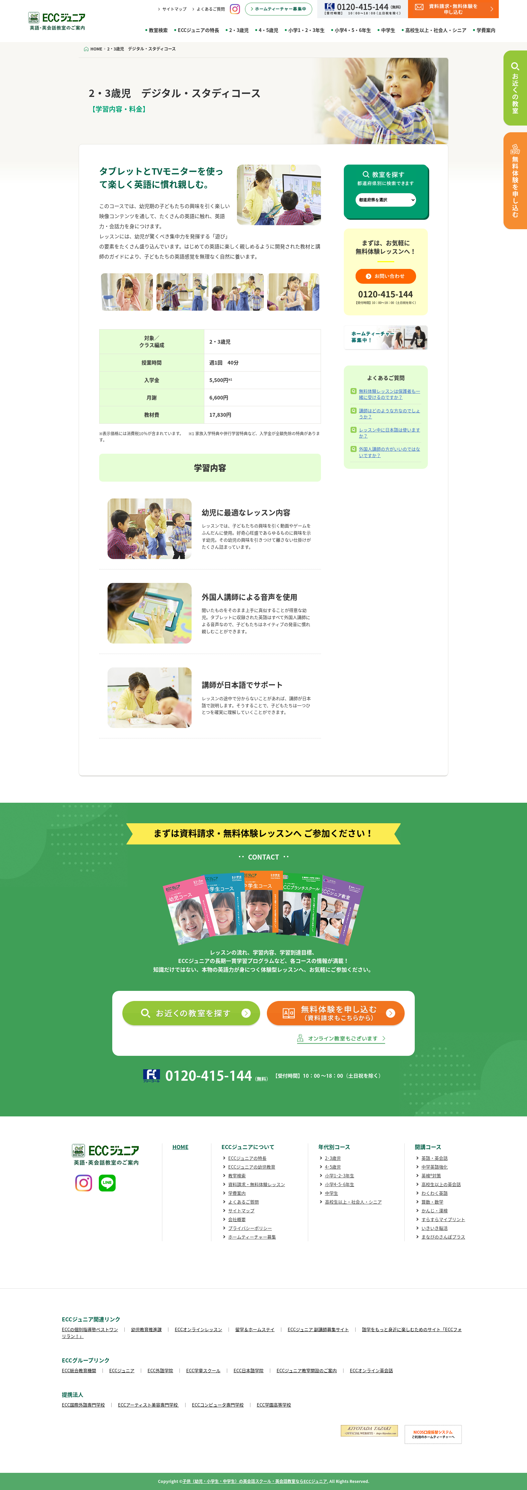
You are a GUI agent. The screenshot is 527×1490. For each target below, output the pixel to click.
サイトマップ (174, 9)
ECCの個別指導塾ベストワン (90, 1329)
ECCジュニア (121, 1370)
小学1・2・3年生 (306, 30)
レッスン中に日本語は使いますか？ (389, 432)
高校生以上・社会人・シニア (436, 30)
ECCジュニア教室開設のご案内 (307, 1370)
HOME (180, 1147)
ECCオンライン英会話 (371, 1370)
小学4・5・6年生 (353, 30)
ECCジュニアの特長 (198, 30)
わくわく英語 (434, 1193)
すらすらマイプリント (443, 1219)
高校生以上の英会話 (441, 1184)
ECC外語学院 (160, 1370)
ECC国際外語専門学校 (83, 1404)
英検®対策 (431, 1175)
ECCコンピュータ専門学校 (218, 1404)
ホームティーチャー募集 (252, 1237)
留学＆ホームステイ (255, 1329)
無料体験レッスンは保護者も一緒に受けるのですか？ (389, 394)
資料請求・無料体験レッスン (256, 1184)
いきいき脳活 (434, 1228)
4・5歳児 (268, 30)
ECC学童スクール (203, 1370)
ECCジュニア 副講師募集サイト (318, 1329)
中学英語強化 (434, 1167)
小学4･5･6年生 (339, 1184)
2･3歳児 (333, 1158)
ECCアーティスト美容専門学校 (148, 1404)
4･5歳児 (333, 1167)
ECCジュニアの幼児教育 (251, 1167)
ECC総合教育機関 (79, 1370)
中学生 (388, 30)
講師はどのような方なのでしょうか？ (389, 413)
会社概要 (237, 1219)
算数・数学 (432, 1202)
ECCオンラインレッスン (198, 1329)
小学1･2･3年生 (339, 1175)
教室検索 (158, 30)
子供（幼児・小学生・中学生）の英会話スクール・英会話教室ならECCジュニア (255, 1481)
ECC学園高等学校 (274, 1404)
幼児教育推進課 (146, 1329)
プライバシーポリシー (250, 1228)
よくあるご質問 (211, 9)
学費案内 (486, 30)
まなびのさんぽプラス (443, 1237)
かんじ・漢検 (434, 1210)
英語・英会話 (434, 1158)
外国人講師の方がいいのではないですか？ (389, 452)
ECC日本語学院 (249, 1370)
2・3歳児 (239, 30)
